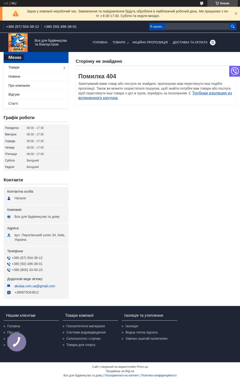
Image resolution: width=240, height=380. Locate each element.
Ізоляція (131, 326)
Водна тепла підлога (141, 332)
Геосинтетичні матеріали (85, 326)
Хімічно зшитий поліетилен (146, 338)
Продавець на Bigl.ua (120, 371)
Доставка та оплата (190, 42)
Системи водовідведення (86, 332)
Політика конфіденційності (159, 375)
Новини (14, 76)
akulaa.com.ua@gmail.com (34, 286)
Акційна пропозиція (150, 42)
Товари (118, 42)
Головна (100, 42)
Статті (13, 103)
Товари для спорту (80, 345)
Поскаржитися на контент (122, 375)
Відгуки (14, 94)
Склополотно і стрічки (83, 338)
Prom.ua (142, 366)
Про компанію (19, 85)
